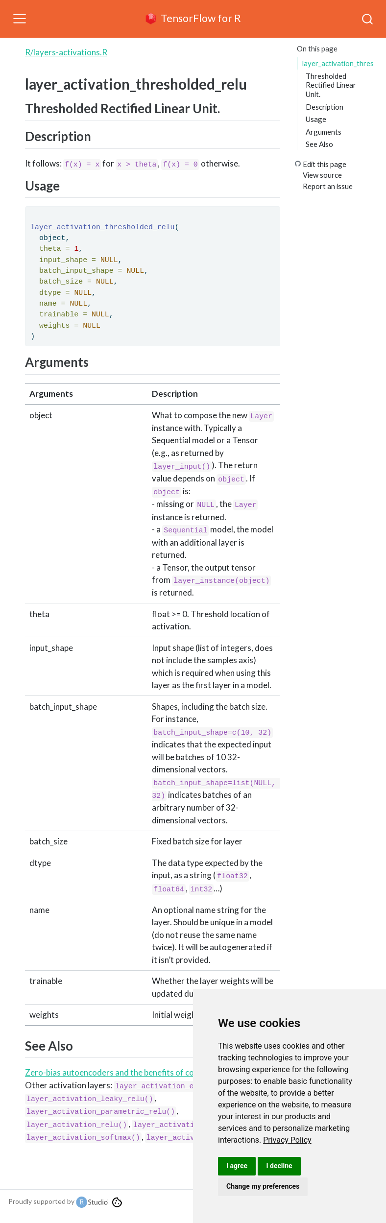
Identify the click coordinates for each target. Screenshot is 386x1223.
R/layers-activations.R (66, 52)
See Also (319, 144)
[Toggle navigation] (19, 18)
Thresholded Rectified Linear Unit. (331, 85)
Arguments (323, 131)
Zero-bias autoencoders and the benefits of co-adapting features (144, 1072)
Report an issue (328, 186)
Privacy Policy (287, 1140)
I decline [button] (279, 1166)
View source (322, 174)
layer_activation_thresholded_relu (338, 63)
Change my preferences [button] (262, 1186)
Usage (316, 119)
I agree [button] (236, 1166)
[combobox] (368, 18)
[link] (287, 1140)
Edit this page (324, 164)
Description (324, 106)
